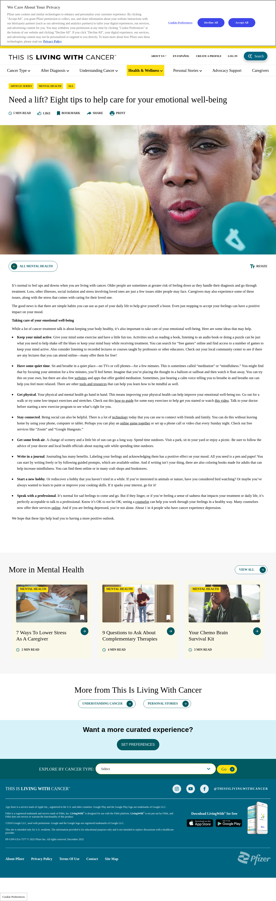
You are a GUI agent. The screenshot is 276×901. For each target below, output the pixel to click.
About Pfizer (14, 880)
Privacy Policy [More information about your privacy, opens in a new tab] (53, 42)
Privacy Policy (41, 880)
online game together (171, 439)
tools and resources (169, 400)
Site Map (111, 880)
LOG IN (232, 57)
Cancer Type (17, 71)
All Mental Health (36, 276)
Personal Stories (186, 71)
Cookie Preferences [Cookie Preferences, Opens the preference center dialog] (180, 23)
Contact (92, 880)
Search (259, 57)
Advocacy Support (226, 71)
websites (136, 394)
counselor (179, 518)
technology (129, 433)
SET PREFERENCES (138, 766)
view (84, 653)
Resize (261, 276)
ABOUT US (158, 57)
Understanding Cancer (97, 71)
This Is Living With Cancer (62, 58)
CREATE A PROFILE (208, 57)
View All (246, 591)
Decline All (211, 23)
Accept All (242, 23)
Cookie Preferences (13, 896)
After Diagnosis (53, 71)
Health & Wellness (144, 71)
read (30, 671)
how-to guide (153, 417)
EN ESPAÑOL (181, 57)
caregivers (260, 71)
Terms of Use (69, 880)
